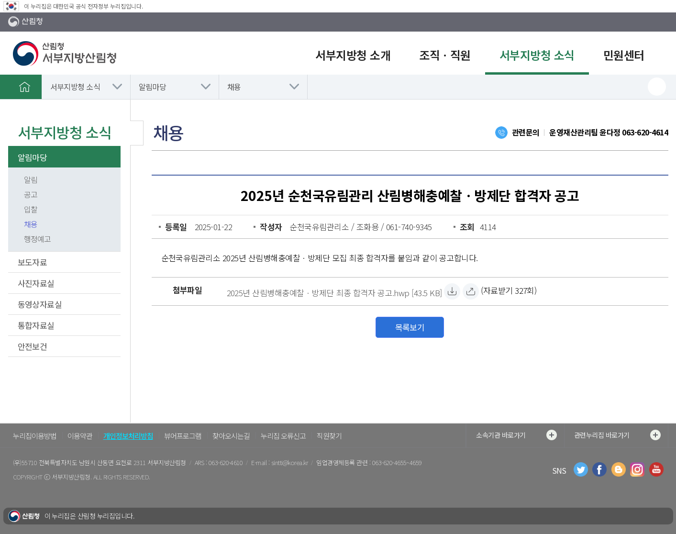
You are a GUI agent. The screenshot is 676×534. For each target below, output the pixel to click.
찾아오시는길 (231, 436)
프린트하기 (657, 87)
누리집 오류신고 (283, 436)
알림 (30, 179)
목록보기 (410, 327)
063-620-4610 (226, 462)
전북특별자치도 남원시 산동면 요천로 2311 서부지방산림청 (112, 462)
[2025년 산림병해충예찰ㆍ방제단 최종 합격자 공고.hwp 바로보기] (471, 291)
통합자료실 (36, 325)
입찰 (30, 209)
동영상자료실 (40, 304)
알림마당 (152, 86)
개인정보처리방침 (128, 436)
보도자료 (32, 262)
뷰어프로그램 (182, 436)
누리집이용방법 (34, 436)
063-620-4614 (645, 132)
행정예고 (37, 239)
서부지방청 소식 (75, 86)
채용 (234, 86)
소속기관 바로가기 (516, 435)
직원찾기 (329, 436)
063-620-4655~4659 (397, 462)
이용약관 (79, 436)
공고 (30, 194)
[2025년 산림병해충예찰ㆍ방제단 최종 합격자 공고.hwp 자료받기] (334, 291)
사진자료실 (36, 283)
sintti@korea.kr (289, 462)
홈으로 (25, 86)
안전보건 (32, 346)
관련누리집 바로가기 (617, 435)
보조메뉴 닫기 (137, 133)
